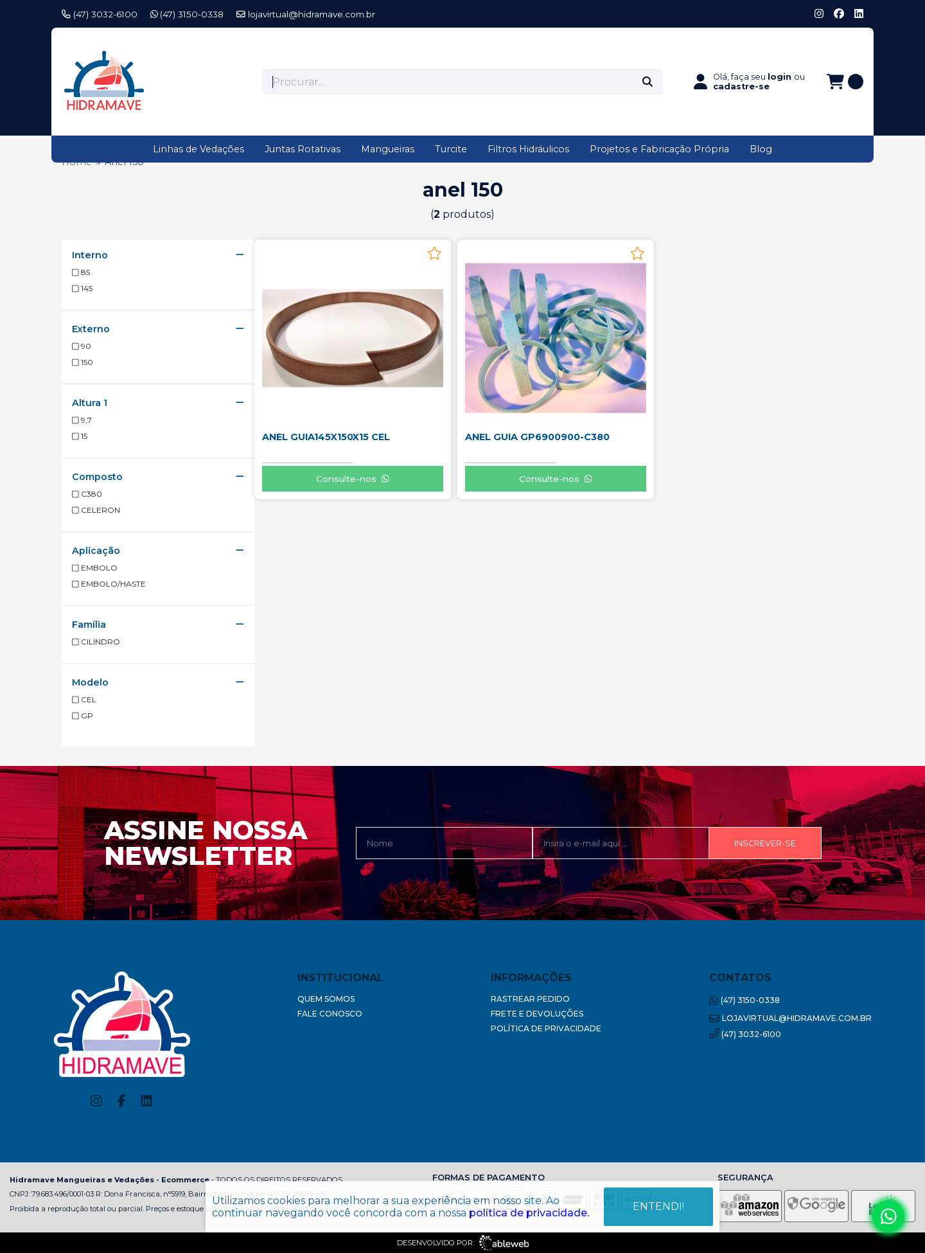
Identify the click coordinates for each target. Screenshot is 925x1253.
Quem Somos (326, 999)
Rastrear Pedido (530, 999)
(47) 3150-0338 (187, 14)
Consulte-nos (352, 479)
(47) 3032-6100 (99, 14)
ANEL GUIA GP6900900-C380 (537, 437)
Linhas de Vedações (198, 149)
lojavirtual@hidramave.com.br (305, 14)
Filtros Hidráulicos (528, 149)
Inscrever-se (765, 843)
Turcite (451, 149)
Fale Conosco (329, 1013)
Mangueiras (387, 149)
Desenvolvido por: (463, 1242)
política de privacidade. (529, 1213)
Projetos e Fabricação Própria (659, 149)
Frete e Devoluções (537, 1013)
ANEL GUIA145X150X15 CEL (326, 437)
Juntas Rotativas (302, 149)
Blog (761, 149)
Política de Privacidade (546, 1028)
